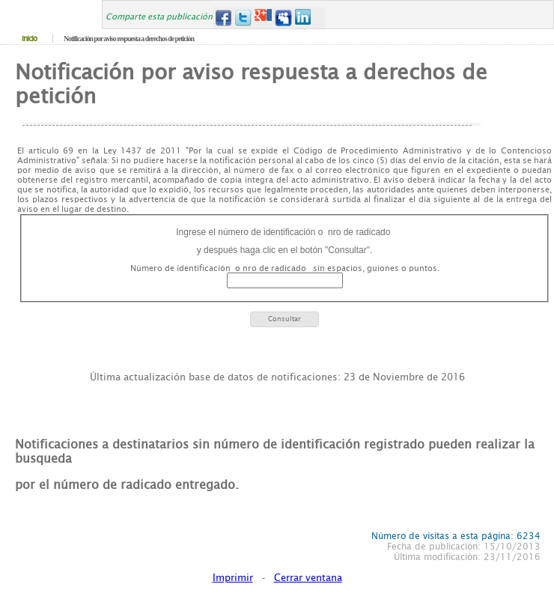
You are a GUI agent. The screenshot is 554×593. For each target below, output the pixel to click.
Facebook (222, 17)
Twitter (243, 17)
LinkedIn (303, 17)
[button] (284, 319)
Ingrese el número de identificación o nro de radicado (284, 232)
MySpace (283, 17)
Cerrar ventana (308, 577)
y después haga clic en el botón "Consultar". (285, 250)
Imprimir (233, 577)
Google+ (263, 17)
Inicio (29, 38)
